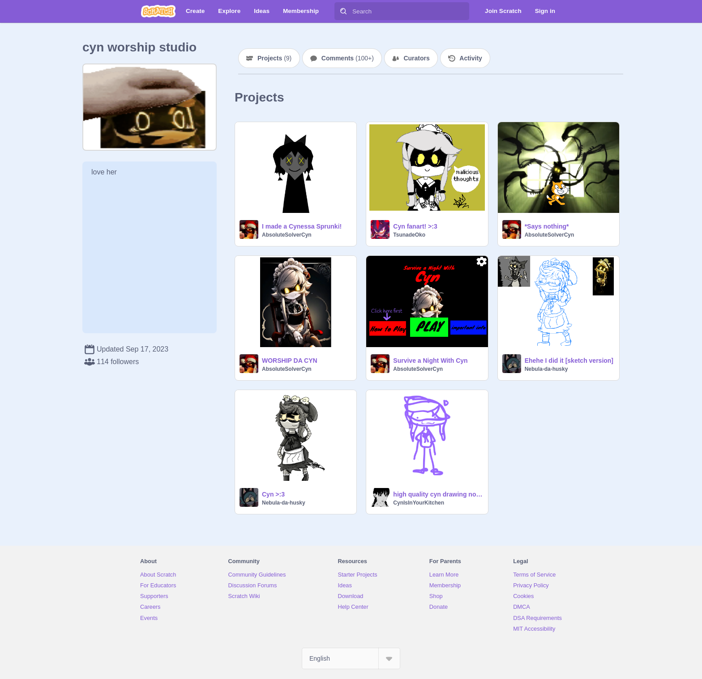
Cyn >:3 (273, 494)
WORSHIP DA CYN (289, 360)
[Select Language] (351, 658)
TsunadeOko (409, 235)
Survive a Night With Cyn (430, 360)
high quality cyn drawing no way (437, 494)
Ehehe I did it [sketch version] (569, 360)
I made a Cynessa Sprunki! (302, 226)
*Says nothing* (547, 226)
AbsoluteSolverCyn (287, 235)
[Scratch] (158, 11)
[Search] (343, 11)
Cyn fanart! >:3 (415, 226)
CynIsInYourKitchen (418, 503)
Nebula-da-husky (546, 369)
